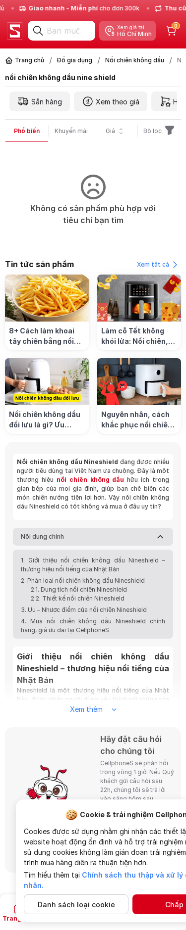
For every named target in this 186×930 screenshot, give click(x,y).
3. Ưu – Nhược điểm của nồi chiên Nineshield (84, 609)
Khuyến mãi (71, 131)
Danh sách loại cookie (76, 904)
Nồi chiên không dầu (134, 60)
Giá (115, 131)
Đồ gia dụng (74, 60)
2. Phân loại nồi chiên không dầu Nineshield (83, 580)
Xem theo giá (110, 101)
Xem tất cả (159, 265)
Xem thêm (93, 709)
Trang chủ (29, 60)
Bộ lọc (159, 131)
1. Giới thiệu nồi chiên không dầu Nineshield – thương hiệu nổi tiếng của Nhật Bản (93, 565)
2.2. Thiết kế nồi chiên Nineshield (77, 598)
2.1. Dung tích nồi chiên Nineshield (79, 589)
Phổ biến (27, 131)
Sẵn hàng (39, 101)
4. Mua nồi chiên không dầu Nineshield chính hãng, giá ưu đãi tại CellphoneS (93, 625)
